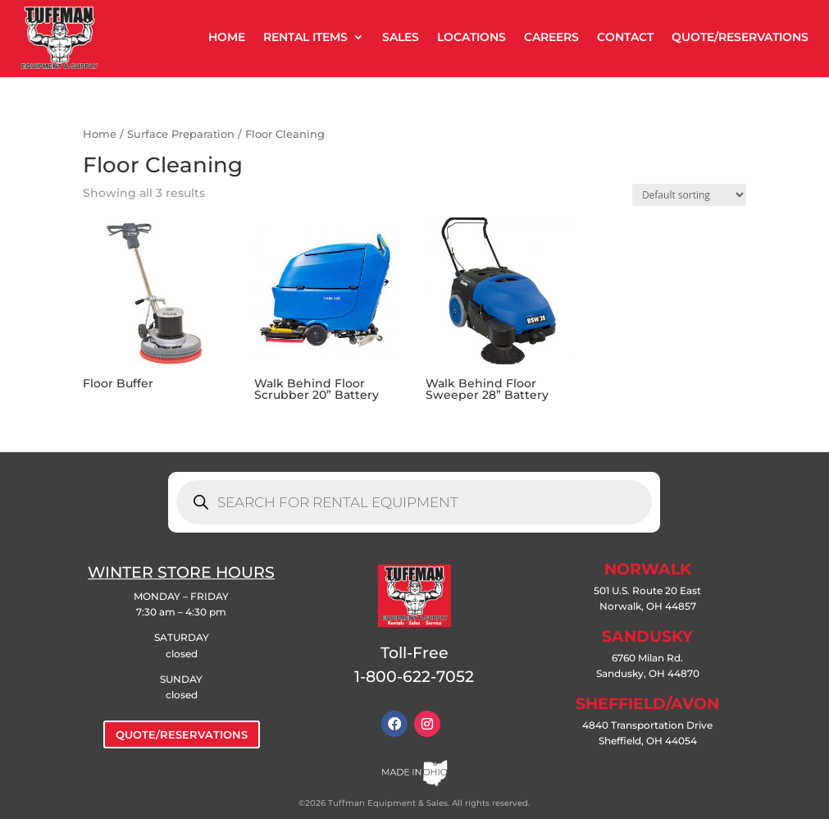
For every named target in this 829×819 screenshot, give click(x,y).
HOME (226, 37)
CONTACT (625, 37)
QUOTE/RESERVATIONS (740, 37)
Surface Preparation (181, 134)
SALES (400, 37)
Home (99, 134)
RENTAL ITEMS (305, 37)
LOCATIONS (471, 37)
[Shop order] (689, 195)
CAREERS (551, 37)
